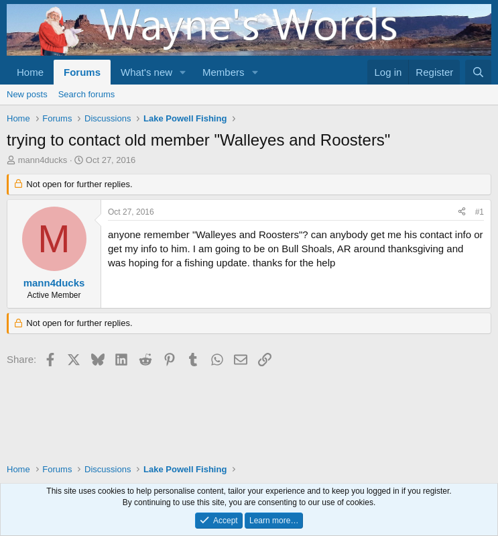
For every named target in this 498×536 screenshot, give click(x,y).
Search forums (86, 94)
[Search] (478, 72)
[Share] (462, 212)
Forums (82, 72)
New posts (27, 94)
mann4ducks (43, 160)
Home (30, 72)
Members (223, 72)
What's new (146, 72)
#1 (479, 212)
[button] (183, 72)
